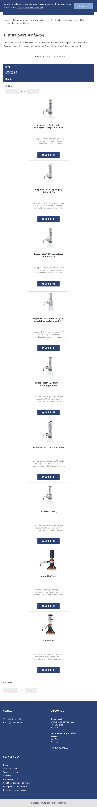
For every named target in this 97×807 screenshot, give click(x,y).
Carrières (7, 775)
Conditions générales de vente (16, 783)
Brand (48, 79)
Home (7, 20)
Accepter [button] (83, 6)
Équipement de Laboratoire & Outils (30, 20)
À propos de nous (10, 779)
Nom (48, 56)
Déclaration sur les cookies (14, 790)
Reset (8, 66)
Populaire (59, 56)
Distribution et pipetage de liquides (67, 20)
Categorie (48, 72)
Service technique (11, 772)
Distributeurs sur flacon (18, 23)
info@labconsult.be (13, 719)
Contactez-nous (10, 768)
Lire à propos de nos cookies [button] (30, 7)
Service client (12, 756)
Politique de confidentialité (15, 786)
